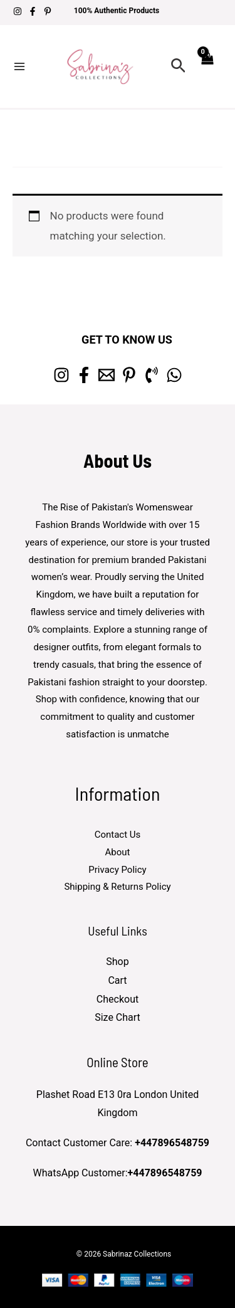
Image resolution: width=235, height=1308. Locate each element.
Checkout (117, 999)
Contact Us (118, 834)
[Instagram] (17, 11)
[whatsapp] (174, 375)
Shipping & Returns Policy (117, 886)
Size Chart (117, 1017)
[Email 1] (106, 375)
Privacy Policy (117, 869)
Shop (117, 962)
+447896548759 (172, 1143)
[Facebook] (32, 11)
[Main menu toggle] (19, 66)
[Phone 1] (152, 375)
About (117, 852)
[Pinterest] (47, 11)
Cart (117, 980)
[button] (178, 66)
